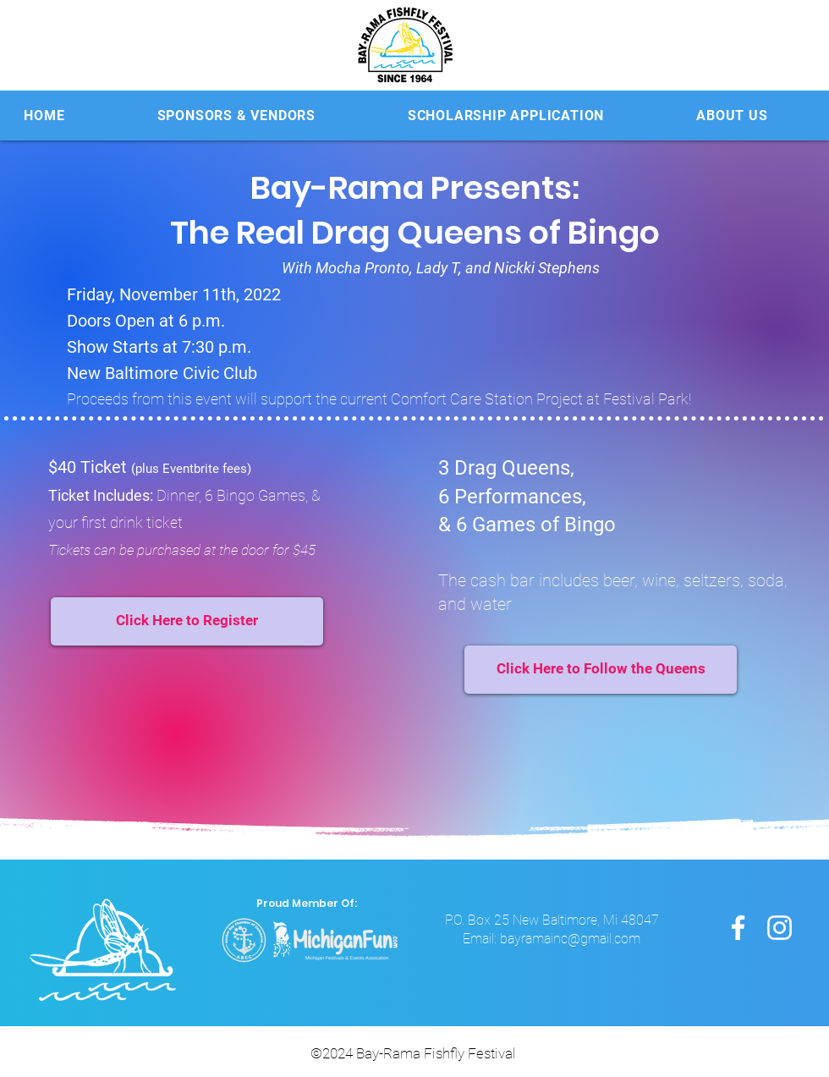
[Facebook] (738, 927)
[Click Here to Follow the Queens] (600, 670)
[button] (236, 115)
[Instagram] (779, 927)
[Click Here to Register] (187, 621)
